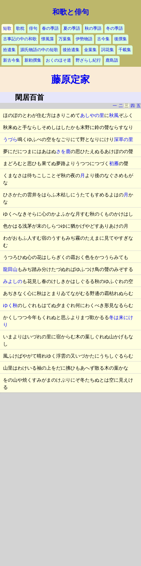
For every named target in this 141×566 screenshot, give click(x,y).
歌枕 (20, 28)
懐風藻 (47, 39)
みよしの (12, 281)
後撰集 (120, 39)
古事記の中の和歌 (20, 39)
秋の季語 (93, 28)
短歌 (7, 28)
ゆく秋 (10, 305)
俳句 (33, 28)
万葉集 (64, 39)
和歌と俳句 (70, 12)
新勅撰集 (32, 60)
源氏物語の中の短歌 (39, 50)
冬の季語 (114, 28)
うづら (10, 139)
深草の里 (123, 139)
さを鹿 (63, 151)
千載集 (124, 50)
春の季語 (50, 28)
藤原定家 (70, 79)
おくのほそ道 (58, 60)
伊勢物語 (84, 39)
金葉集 (90, 50)
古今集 (103, 39)
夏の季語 (71, 28)
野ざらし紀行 (88, 60)
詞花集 (107, 50)
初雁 (114, 163)
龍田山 (10, 269)
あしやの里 (92, 115)
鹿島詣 (111, 60)
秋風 (114, 115)
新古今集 (11, 60)
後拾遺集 (71, 50)
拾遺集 (9, 50)
